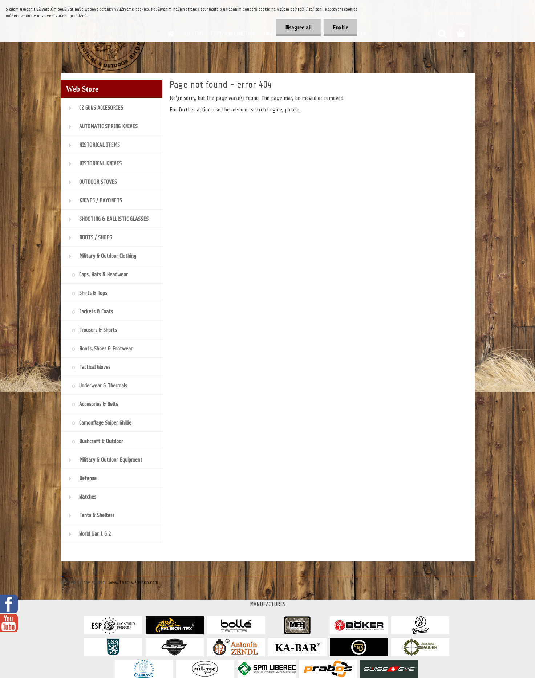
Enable (340, 27)
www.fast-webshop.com (133, 582)
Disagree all (298, 27)
